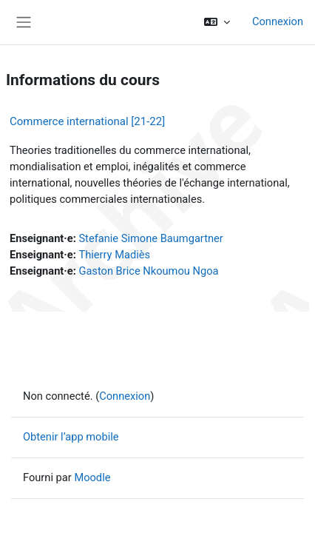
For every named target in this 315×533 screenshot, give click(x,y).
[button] (217, 22)
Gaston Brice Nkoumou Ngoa (148, 271)
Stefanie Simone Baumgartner (150, 238)
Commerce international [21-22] (87, 121)
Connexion (277, 21)
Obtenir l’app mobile (71, 436)
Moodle (92, 477)
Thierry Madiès (114, 254)
